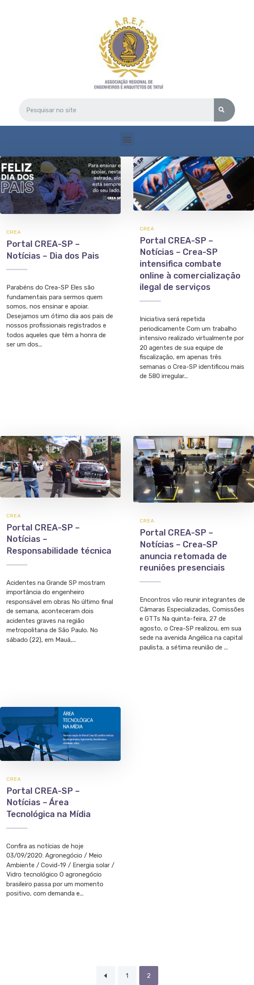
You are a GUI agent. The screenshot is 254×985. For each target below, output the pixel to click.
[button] (127, 139)
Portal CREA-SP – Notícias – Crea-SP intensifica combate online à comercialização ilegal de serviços (190, 263)
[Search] (224, 110)
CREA (13, 232)
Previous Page (105, 975)
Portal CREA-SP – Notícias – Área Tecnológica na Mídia (48, 802)
